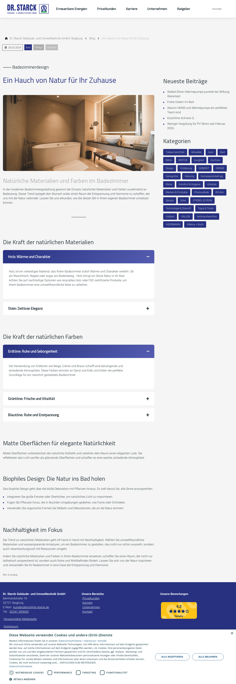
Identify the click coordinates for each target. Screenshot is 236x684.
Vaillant (170, 216)
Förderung (186, 168)
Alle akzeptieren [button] (172, 656)
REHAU (220, 192)
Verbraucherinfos (207, 216)
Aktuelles (196, 152)
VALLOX (185, 216)
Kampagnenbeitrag (212, 176)
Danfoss (215, 160)
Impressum (11, 626)
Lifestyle (51, 47)
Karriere (87, 603)
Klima (169, 184)
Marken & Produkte (177, 192)
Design (39, 47)
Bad (28, 47)
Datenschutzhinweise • (71, 640)
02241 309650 (19, 611)
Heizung (189, 176)
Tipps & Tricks (206, 208)
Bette (169, 160)
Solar (183, 200)
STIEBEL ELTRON (202, 200)
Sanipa (170, 200)
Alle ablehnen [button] (207, 656)
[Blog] (92, 38)
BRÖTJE (183, 160)
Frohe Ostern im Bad (180, 102)
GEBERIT (204, 168)
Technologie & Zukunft (178, 208)
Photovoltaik (201, 192)
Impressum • (91, 640)
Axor (211, 152)
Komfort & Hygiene (189, 184)
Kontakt (87, 611)
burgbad (199, 160)
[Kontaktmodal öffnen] (214, 8)
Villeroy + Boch (195, 224)
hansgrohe (172, 176)
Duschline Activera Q (180, 118)
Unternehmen (91, 607)
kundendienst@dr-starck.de (31, 607)
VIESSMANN (173, 224)
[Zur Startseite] (28, 8)
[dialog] (118, 656)
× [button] (231, 633)
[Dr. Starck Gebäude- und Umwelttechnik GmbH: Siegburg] (46, 38)
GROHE (220, 168)
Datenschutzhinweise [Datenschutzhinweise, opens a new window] (20, 666)
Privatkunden (91, 598)
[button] (78, 256)
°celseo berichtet (175, 152)
